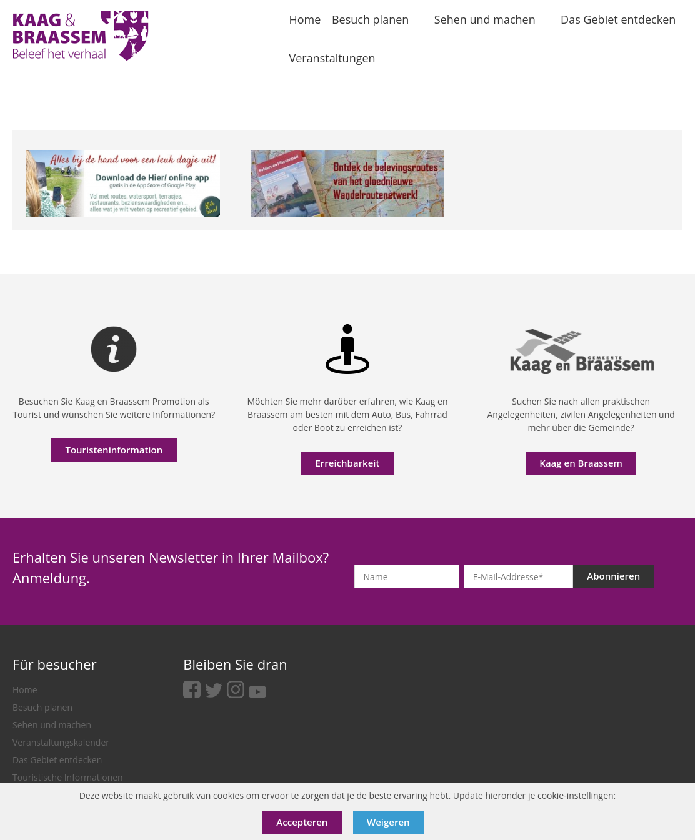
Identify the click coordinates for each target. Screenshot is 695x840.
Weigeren (388, 822)
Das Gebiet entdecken (57, 760)
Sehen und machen (51, 725)
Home (25, 690)
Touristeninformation (113, 449)
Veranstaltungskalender (60, 742)
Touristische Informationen (67, 777)
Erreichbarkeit (347, 463)
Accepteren (302, 822)
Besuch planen (42, 707)
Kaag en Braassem (580, 463)
